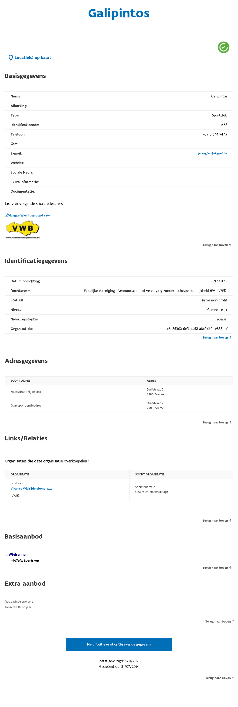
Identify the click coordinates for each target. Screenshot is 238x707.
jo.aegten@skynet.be (212, 153)
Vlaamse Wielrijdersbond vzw (27, 215)
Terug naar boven (217, 245)
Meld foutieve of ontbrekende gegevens (119, 644)
